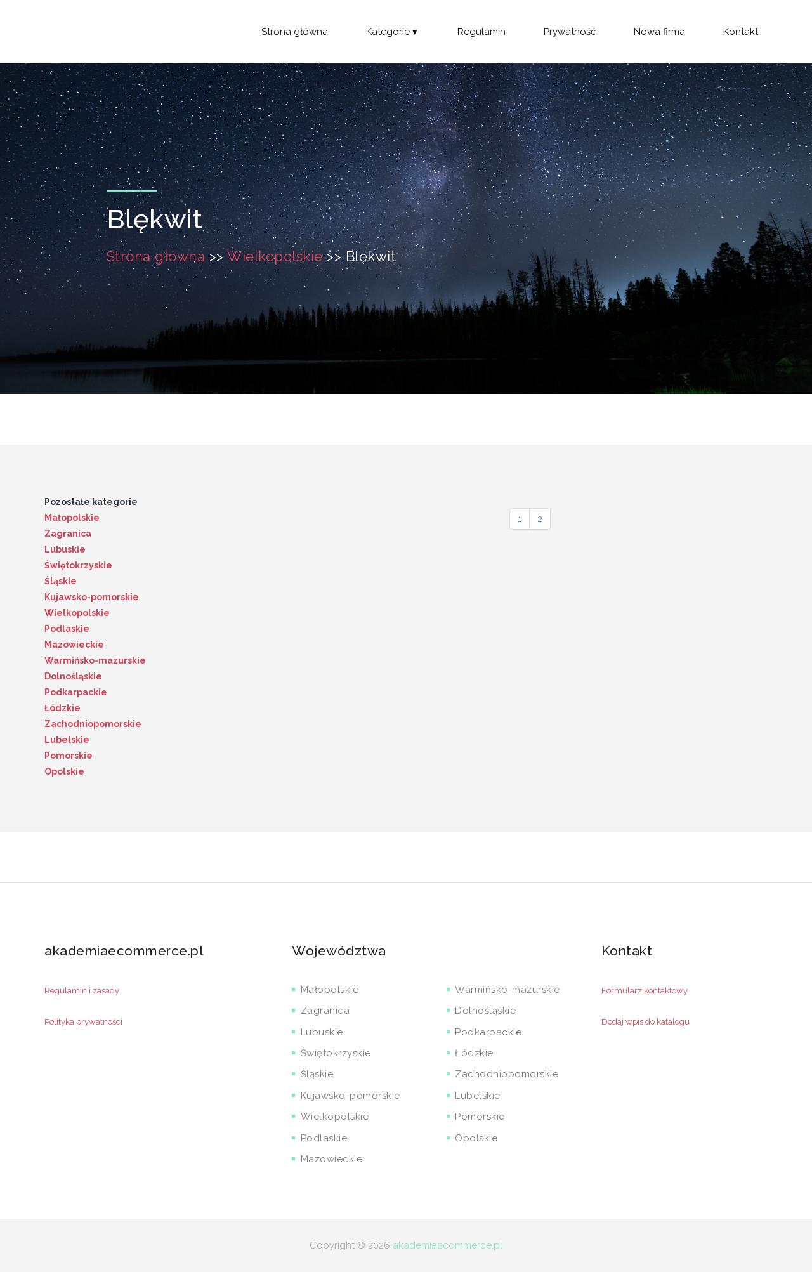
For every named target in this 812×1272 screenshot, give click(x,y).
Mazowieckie (74, 644)
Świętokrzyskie (78, 565)
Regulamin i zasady (81, 990)
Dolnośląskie (73, 676)
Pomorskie (68, 756)
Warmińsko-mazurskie (95, 660)
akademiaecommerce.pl (447, 1245)
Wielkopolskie (275, 256)
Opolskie (64, 771)
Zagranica (67, 533)
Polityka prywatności (83, 1021)
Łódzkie (62, 708)
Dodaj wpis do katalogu (645, 1021)
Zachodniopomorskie (92, 724)
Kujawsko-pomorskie (91, 597)
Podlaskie (66, 629)
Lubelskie (66, 740)
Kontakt (740, 31)
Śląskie (60, 581)
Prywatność (570, 31)
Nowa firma (659, 31)
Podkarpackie (75, 692)
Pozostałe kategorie (91, 502)
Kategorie (392, 31)
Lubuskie (65, 549)
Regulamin (481, 31)
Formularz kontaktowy (644, 990)
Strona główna (294, 31)
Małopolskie (72, 518)
